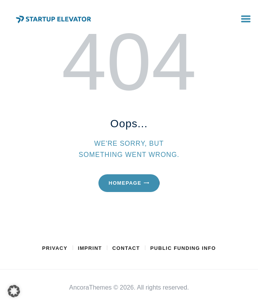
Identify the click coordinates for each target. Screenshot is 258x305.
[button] (14, 291)
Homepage (124, 183)
